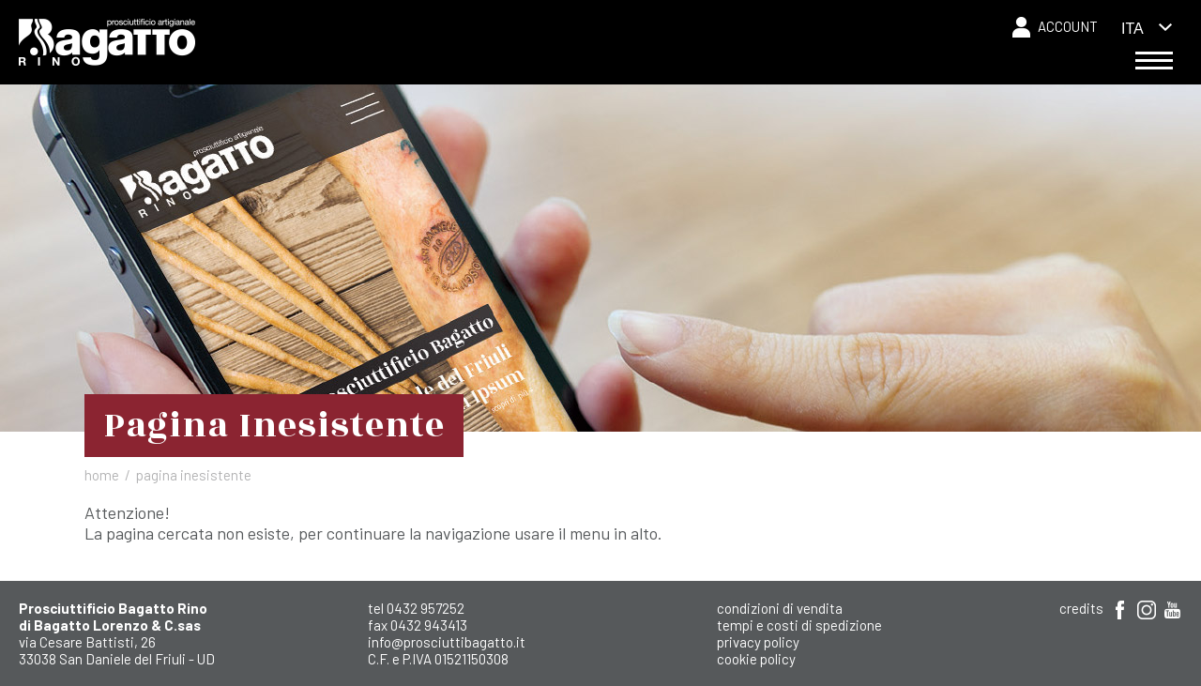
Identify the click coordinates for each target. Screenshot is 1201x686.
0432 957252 (425, 608)
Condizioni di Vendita (780, 608)
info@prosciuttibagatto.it (446, 641)
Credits (1081, 608)
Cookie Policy (756, 658)
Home (101, 474)
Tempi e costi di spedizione (799, 625)
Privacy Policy (758, 641)
